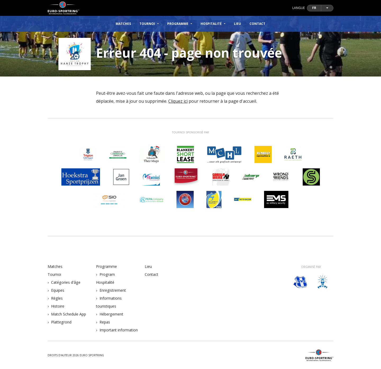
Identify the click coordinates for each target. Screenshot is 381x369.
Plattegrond (61, 322)
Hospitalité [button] (211, 23)
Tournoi (54, 274)
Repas (104, 322)
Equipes (57, 290)
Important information (118, 329)
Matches (123, 23)
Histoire (57, 306)
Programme (106, 266)
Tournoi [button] (147, 23)
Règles (57, 298)
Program (107, 274)
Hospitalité (105, 282)
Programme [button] (177, 23)
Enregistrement (112, 290)
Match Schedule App (68, 314)
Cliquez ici (178, 101)
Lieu (237, 23)
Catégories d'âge (65, 282)
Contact (257, 23)
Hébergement (111, 314)
